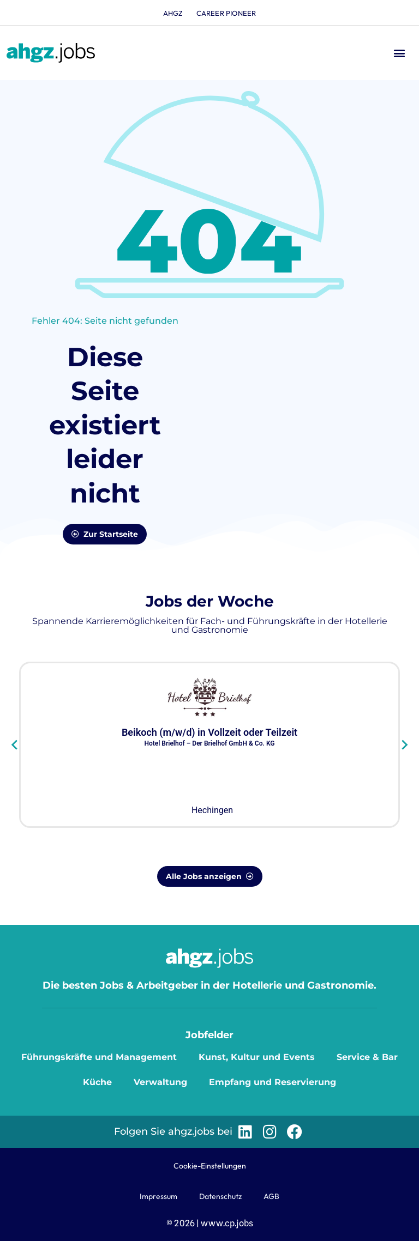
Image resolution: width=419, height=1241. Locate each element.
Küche (97, 1082)
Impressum (158, 1196)
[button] (399, 53)
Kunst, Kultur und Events (257, 1057)
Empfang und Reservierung (272, 1082)
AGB (271, 1196)
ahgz (173, 13)
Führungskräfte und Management (99, 1057)
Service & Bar (367, 1057)
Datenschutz (220, 1196)
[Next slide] (404, 744)
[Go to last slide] (15, 744)
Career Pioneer (226, 13)
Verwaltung (160, 1082)
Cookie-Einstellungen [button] (209, 1166)
